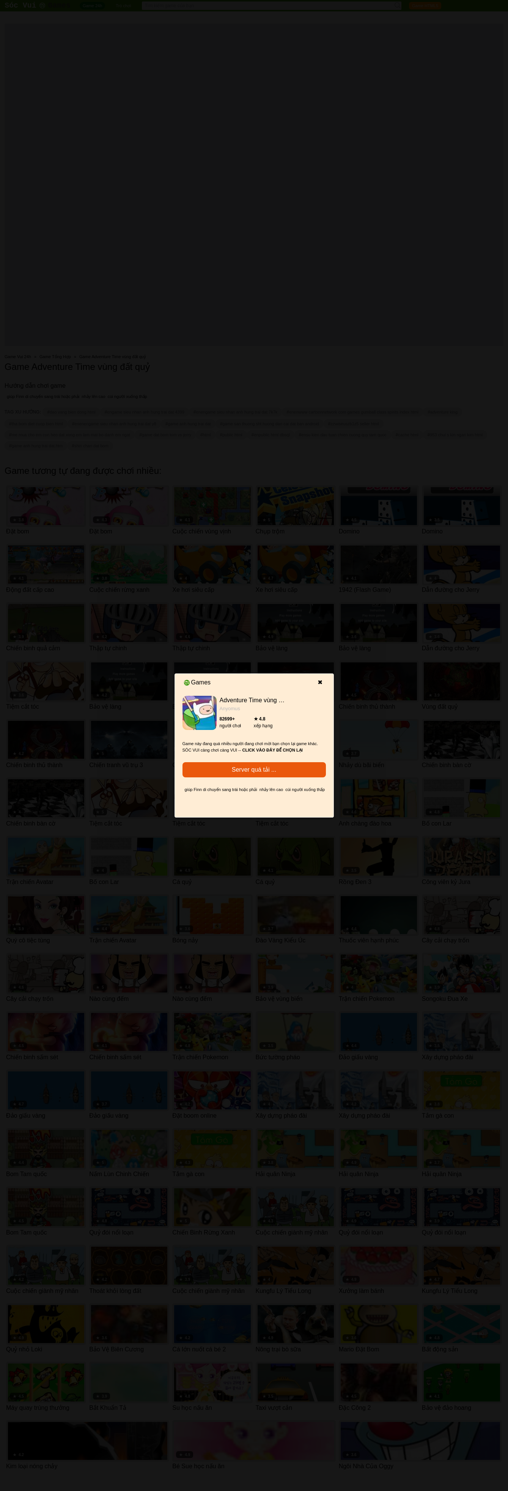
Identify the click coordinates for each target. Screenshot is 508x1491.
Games (197, 682)
